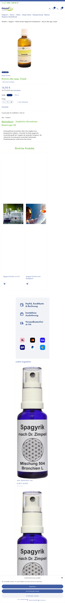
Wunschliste (54, 9)
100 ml (17, 95)
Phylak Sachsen (6, 75)
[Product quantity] (8, 102)
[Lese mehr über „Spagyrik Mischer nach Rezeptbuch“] (27, 283)
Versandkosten (17, 90)
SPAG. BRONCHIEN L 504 (25, 481)
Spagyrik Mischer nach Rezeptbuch (33, 277)
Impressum (43, 600)
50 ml (9, 95)
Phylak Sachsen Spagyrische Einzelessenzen (27, 22)
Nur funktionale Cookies (32, 591)
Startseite (4, 22)
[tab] (7, 121)
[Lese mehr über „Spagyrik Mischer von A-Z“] (4, 283)
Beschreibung (7, 121)
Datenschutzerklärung (34, 600)
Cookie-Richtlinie (23, 599)
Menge (4, 99)
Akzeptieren (32, 586)
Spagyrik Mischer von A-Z (11, 276)
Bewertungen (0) (9, 125)
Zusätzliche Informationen (27, 121)
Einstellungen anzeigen (32, 596)
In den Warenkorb (23, 102)
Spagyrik (11, 22)
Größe (3, 95)
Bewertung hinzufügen (8, 82)
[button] (62, 578)
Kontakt (4, 3)
